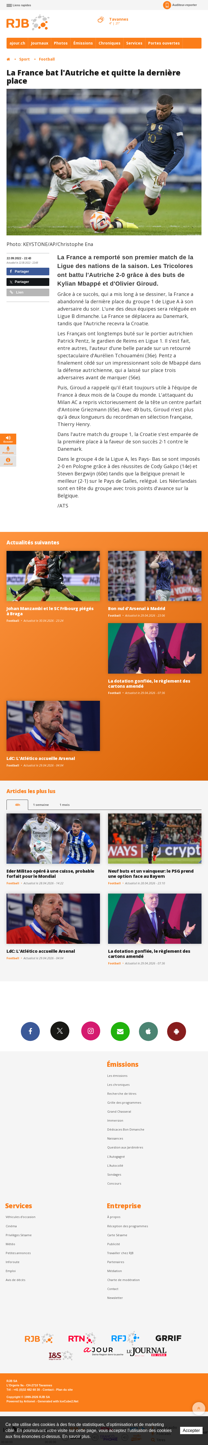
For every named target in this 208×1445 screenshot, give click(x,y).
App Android (176, 1031)
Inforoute (13, 1262)
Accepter (191, 1430)
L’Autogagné (116, 1156)
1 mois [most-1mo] (65, 805)
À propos (113, 1217)
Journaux (39, 43)
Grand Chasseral (119, 1111)
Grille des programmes (124, 1102)
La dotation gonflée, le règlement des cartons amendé (149, 683)
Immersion (115, 1120)
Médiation (114, 1271)
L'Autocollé (115, 1165)
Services (134, 43)
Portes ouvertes (164, 43)
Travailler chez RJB (120, 1253)
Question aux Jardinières (125, 1147)
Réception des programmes (127, 1226)
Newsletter (115, 1297)
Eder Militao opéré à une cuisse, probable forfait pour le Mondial (50, 873)
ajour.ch (17, 43)
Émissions (83, 43)
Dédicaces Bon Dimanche (125, 1129)
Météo (10, 1244)
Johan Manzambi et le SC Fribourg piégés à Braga (50, 611)
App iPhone (148, 1031)
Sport (24, 59)
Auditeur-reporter (180, 5)
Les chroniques (118, 1084)
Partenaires (115, 1262)
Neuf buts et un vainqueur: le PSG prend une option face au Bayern (151, 873)
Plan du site (64, 1389)
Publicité (113, 1244)
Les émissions (117, 1075)
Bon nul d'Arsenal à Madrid (136, 608)
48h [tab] (17, 805)
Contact (112, 1289)
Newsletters (120, 1031)
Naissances (115, 1138)
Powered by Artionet (20, 1401)
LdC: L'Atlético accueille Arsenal (40, 758)
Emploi (11, 1271)
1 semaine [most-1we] (41, 805)
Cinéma (11, 1226)
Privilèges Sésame (19, 1235)
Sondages (114, 1174)
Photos (61, 43)
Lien (16, 292)
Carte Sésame (117, 1235)
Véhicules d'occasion (20, 1217)
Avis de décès (15, 1280)
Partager (19, 271)
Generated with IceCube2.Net (58, 1401)
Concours (114, 1183)
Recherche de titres (121, 1093)
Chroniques (110, 43)
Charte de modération (123, 1280)
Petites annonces (18, 1253)
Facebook (30, 1031)
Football (47, 59)
